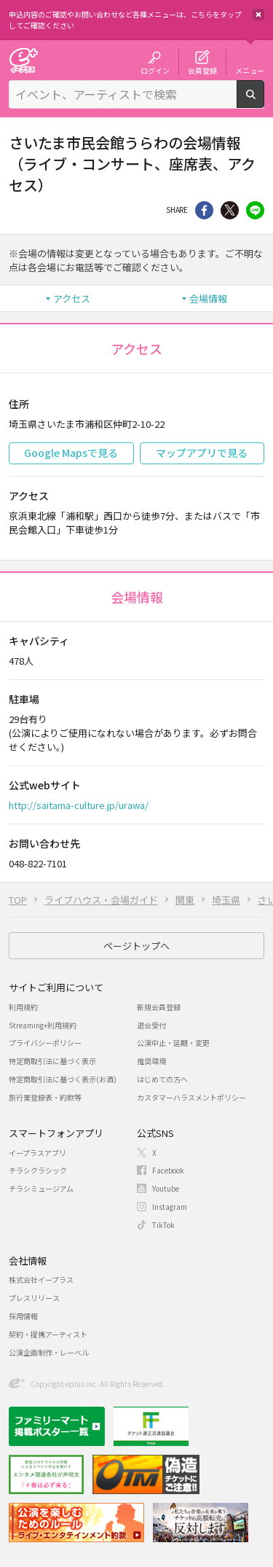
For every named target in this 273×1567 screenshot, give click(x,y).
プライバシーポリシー (45, 1042)
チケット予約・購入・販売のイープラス (23, 60)
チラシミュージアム (41, 1188)
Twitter (230, 210)
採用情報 (23, 1315)
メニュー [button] (249, 70)
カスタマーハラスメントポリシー (191, 1097)
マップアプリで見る (202, 452)
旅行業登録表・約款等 (45, 1097)
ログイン (155, 70)
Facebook (168, 1170)
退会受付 (151, 1025)
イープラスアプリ (37, 1152)
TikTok (163, 1224)
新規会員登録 (159, 1006)
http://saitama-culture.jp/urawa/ (79, 805)
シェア (204, 210)
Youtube (165, 1188)
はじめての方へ (162, 1079)
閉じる (258, 14)
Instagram (169, 1206)
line (255, 210)
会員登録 (202, 70)
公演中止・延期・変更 (173, 1042)
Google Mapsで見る (71, 452)
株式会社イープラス (41, 1279)
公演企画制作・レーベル (49, 1352)
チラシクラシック (38, 1170)
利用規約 (23, 1006)
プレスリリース (34, 1297)
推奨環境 (151, 1060)
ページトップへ (136, 946)
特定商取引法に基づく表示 (52, 1060)
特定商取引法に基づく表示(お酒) (62, 1079)
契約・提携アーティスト (48, 1334)
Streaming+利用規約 (42, 1025)
